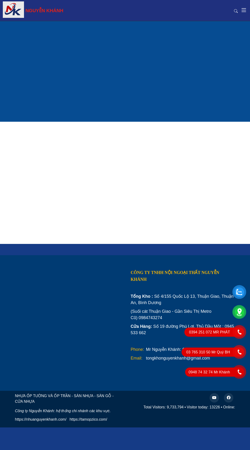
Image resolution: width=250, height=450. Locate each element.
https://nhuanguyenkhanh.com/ (41, 419)
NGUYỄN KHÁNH (33, 9)
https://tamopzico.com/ (88, 419)
